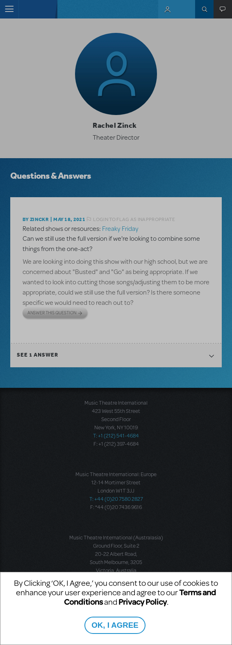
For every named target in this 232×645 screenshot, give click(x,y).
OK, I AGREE (114, 625)
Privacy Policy (142, 602)
